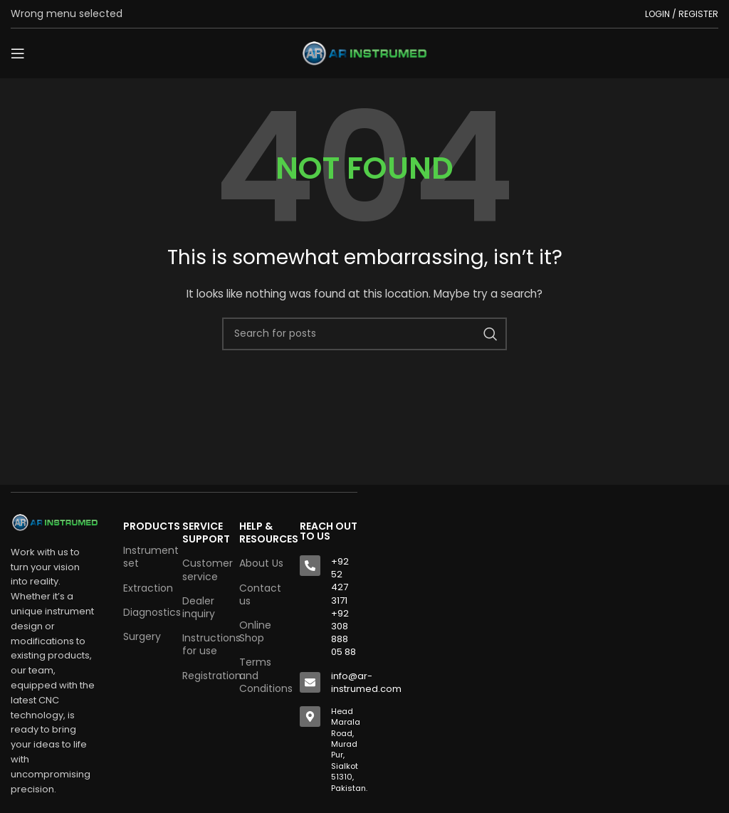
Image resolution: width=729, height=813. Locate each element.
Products (145, 526)
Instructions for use (203, 644)
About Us (261, 563)
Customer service (203, 569)
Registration (203, 675)
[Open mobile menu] (18, 53)
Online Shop (255, 631)
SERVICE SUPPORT (203, 532)
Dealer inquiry (198, 607)
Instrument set (145, 556)
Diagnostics (145, 612)
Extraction (145, 588)
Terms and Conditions (262, 675)
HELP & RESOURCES (262, 532)
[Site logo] (364, 53)
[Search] (364, 334)
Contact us (260, 594)
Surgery (142, 636)
